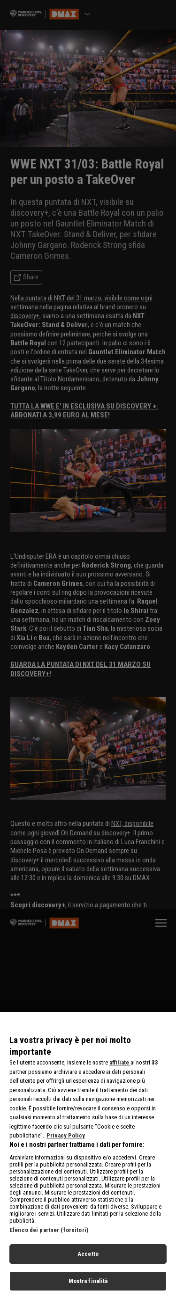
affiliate (119, 1067)
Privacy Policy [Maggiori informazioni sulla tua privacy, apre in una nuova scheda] (65, 1140)
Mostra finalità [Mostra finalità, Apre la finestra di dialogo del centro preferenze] (88, 1286)
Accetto (88, 1258)
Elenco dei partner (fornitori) (48, 1235)
